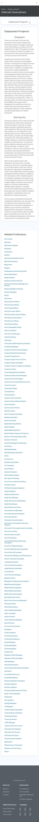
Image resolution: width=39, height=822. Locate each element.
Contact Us (6, 792)
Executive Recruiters (10, 472)
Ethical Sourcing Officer (11, 462)
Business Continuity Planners (13, 281)
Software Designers (10, 684)
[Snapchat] (31, 814)
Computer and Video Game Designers (16, 350)
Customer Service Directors (12, 398)
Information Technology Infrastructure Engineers (16, 524)
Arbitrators (7, 248)
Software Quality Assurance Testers (15, 690)
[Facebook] (21, 809)
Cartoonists (8, 298)
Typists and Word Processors (13, 726)
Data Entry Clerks (9, 411)
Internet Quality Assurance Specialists (16, 549)
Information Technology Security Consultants (18, 528)
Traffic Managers (9, 722)
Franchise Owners (10, 485)
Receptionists (8, 652)
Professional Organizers (11, 639)
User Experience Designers (12, 729)
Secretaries (8, 671)
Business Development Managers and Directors (16, 284)
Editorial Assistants (10, 449)
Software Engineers (10, 687)
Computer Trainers (10, 369)
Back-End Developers (11, 261)
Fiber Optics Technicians (11, 478)
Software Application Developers (14, 681)
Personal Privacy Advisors (12, 626)
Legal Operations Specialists (13, 568)
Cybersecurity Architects (12, 408)
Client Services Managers (12, 334)
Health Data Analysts (10, 504)
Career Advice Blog (9, 808)
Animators (7, 242)
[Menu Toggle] (1, 3)
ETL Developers (9, 465)
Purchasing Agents (10, 648)
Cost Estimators (9, 391)
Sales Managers (9, 661)
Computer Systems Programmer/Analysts (17, 366)
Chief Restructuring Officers (13, 318)
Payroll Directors (9, 623)
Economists (8, 446)
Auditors (7, 255)
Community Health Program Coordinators (17, 343)
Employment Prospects (19, 22)
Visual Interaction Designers (13, 738)
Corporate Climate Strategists (13, 379)
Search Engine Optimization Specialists (16, 668)
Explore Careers (13, 9)
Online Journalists (10, 613)
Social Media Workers (11, 677)
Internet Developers (10, 538)
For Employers (24, 789)
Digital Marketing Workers (12, 430)
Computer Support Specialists (13, 363)
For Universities (24, 792)
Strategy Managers (10, 703)
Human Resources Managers (13, 510)
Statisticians (8, 697)
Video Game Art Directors (12, 732)
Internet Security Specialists (13, 552)
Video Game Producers (11, 735)
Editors (6, 456)
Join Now (6, 794)
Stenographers (9, 700)
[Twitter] (31, 809)
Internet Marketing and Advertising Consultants (15, 542)
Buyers (6, 295)
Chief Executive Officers (11, 305)
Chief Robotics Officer (11, 324)
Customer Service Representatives (15, 401)
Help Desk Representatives (12, 507)
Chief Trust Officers (10, 330)
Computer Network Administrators (15, 353)
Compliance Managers (11, 346)
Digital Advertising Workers (12, 424)
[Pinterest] (26, 814)
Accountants (8, 239)
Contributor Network (26, 799)
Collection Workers (10, 337)
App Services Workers (11, 245)
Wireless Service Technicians (13, 745)
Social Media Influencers (11, 674)
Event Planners (9, 468)
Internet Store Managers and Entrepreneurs (18, 555)
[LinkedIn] (26, 809)
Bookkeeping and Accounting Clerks (15, 271)
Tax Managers (8, 706)
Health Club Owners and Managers (15, 501)
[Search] (37, 3)
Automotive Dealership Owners (14, 258)
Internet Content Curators (12, 534)
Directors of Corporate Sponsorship (15, 436)
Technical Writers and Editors (13, 713)
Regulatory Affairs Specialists (13, 658)
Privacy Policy (7, 811)
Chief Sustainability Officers (13, 327)
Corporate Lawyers (10, 385)
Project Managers (9, 642)
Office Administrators (11, 607)
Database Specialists (10, 417)
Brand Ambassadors (10, 274)
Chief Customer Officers (11, 301)
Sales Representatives (11, 665)
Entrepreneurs (8, 459)
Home (3, 9)
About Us (6, 789)
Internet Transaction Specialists (14, 559)
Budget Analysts (9, 277)
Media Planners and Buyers (12, 587)
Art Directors (8, 252)
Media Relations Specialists (12, 591)
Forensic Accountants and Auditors (15, 481)
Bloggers (7, 268)
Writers (6, 751)
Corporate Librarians (10, 388)
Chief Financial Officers (11, 308)
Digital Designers (9, 427)
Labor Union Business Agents (13, 565)
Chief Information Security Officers (15, 314)
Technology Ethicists (10, 716)
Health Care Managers (11, 497)
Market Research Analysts (12, 584)
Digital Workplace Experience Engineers (16, 433)
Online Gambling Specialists (13, 610)
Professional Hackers (11, 636)
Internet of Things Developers (13, 546)
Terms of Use (7, 814)
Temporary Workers (10, 719)
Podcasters (7, 629)
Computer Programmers (12, 356)
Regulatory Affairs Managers (13, 655)
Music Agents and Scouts (12, 597)
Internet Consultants (10, 531)
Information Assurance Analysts (14, 513)
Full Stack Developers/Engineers (14, 488)
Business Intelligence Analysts (13, 289)
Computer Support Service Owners (15, 359)
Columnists (7, 340)
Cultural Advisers (9, 395)
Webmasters (8, 742)
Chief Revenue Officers (11, 321)
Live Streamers (9, 571)
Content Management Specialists (14, 372)
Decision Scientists (10, 420)
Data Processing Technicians (13, 414)
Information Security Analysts (13, 520)
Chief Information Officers (12, 311)
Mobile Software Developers (13, 594)
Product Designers (10, 632)
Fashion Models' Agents (11, 475)
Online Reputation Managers (13, 620)
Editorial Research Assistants (13, 452)
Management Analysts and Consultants (16, 581)
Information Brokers (10, 517)
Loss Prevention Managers (12, 575)
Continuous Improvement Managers (15, 375)
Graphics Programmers (11, 494)
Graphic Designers (10, 491)
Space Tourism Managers (12, 693)
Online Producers (9, 616)
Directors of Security (10, 440)
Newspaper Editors (10, 603)
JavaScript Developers (11, 562)
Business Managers (10, 292)
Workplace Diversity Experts (13, 748)
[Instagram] (21, 814)
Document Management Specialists (15, 443)
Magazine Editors (9, 578)
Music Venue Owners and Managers (15, 600)
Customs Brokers (9, 404)
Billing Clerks (8, 264)
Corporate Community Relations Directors (17, 382)
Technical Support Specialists (13, 710)
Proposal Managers (10, 645)
